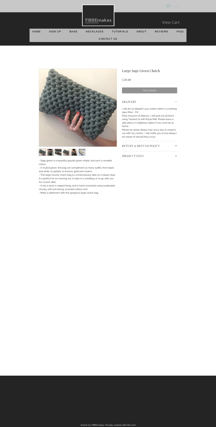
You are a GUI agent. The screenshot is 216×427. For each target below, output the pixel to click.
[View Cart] (171, 22)
